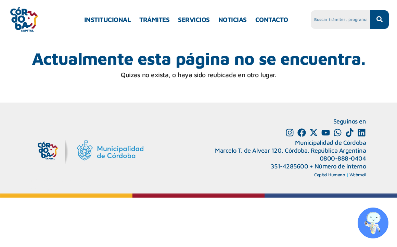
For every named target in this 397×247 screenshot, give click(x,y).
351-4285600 (289, 166)
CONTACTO (271, 19)
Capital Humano (329, 174)
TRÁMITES (154, 19)
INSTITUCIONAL (107, 19)
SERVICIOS (194, 19)
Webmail (357, 174)
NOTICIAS (232, 19)
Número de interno (340, 166)
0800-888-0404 (343, 158)
